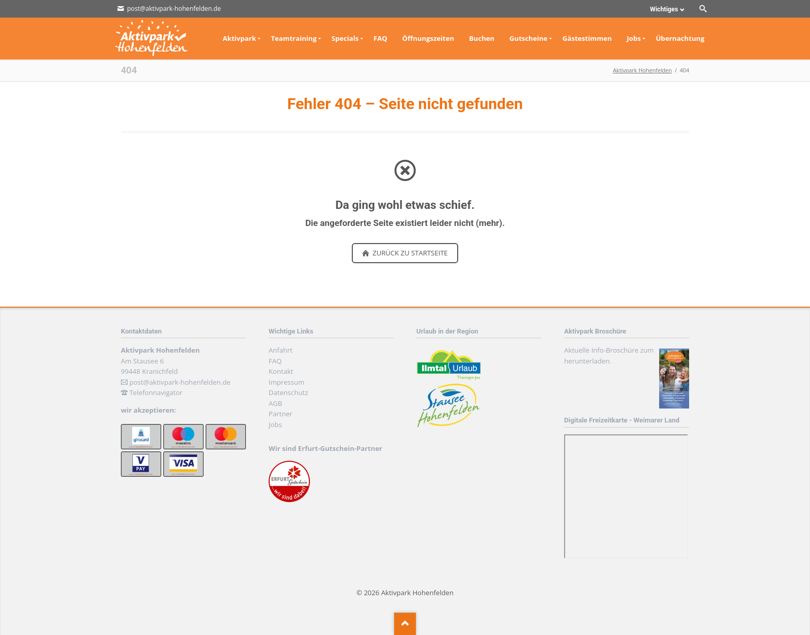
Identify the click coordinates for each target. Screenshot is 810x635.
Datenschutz (288, 392)
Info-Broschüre (614, 350)
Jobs (275, 424)
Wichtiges (664, 9)
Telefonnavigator (155, 392)
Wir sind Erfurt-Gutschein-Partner (325, 448)
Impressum (286, 382)
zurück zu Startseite (409, 253)
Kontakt (281, 371)
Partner (280, 413)
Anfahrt (280, 350)
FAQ (275, 361)
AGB (275, 403)
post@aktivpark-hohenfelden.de (179, 382)
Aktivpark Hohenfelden (642, 70)
